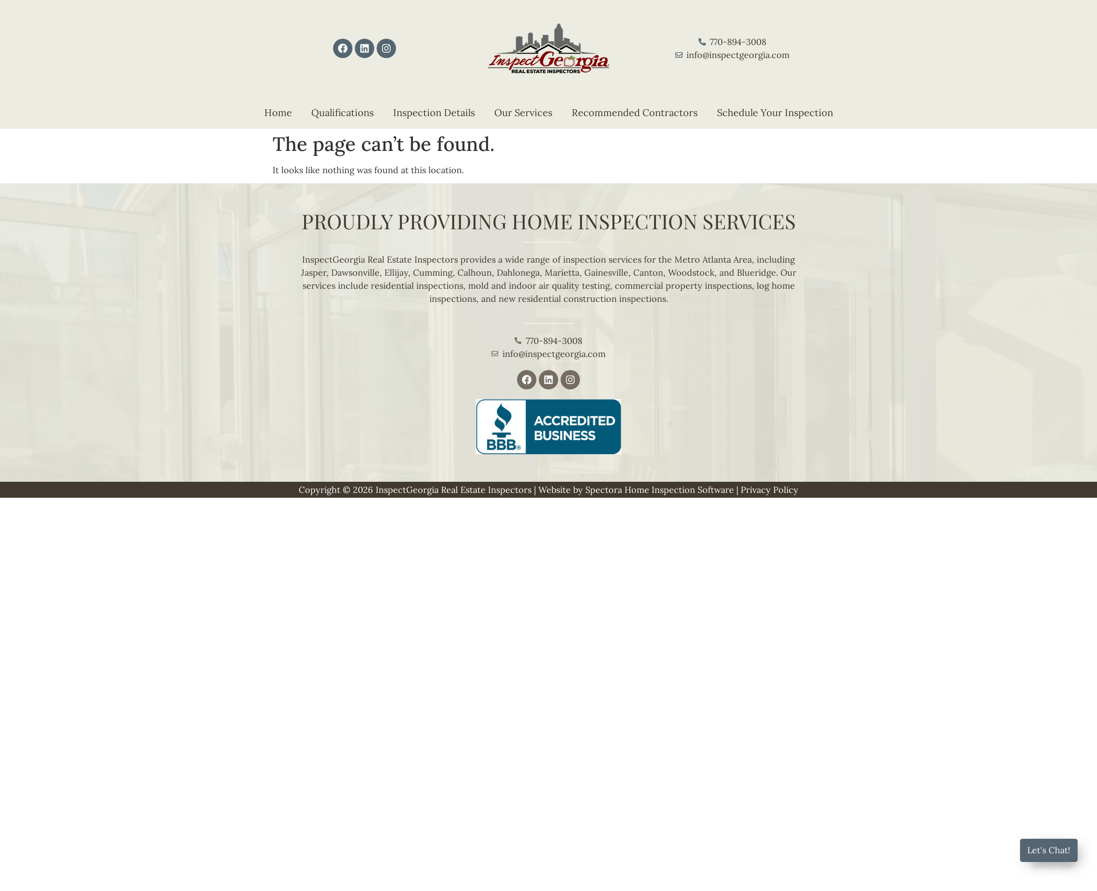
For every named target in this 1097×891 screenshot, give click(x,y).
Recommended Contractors (635, 112)
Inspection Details (434, 112)
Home (278, 112)
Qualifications (342, 112)
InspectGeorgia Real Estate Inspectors (454, 489)
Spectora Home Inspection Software (659, 489)
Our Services (523, 112)
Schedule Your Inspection (775, 112)
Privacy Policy (769, 489)
